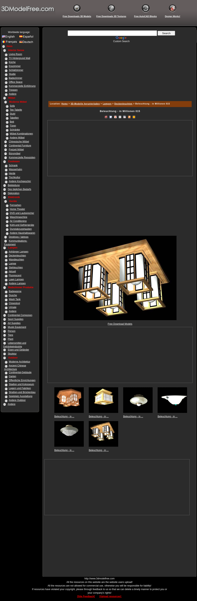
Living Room (15, 54)
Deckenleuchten (17, 255)
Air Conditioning (18, 221)
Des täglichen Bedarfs (19, 189)
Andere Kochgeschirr (20, 181)
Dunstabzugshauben (21, 229)
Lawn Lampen (16, 279)
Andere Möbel (17, 137)
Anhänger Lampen (18, 251)
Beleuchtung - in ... (64, 416)
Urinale (12, 307)
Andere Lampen (17, 283)
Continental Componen (20, 315)
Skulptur (12, 353)
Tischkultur (14, 177)
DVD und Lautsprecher (22, 213)
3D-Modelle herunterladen (85, 104)
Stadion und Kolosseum (21, 384)
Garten (12, 376)
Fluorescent (15, 275)
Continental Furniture (20, 145)
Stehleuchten (16, 267)
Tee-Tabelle (16, 109)
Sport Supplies (15, 319)
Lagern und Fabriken (20, 388)
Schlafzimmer (16, 70)
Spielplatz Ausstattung (20, 396)
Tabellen (14, 117)
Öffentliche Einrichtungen (22, 380)
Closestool (14, 303)
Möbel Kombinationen (21, 133)
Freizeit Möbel (16, 149)
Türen (13, 125)
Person (11, 331)
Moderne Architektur (19, 361)
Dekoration (13, 193)
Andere (13, 94)
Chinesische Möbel (19, 141)
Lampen (107, 104)
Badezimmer (15, 78)
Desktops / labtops (18, 237)
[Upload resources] (110, 596)
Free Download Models (120, 324)
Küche (12, 62)
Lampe (12, 263)
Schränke (15, 129)
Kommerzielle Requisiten (22, 157)
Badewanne (15, 291)
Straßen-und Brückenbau (22, 392)
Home (64, 104)
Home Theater (17, 209)
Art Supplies (14, 323)
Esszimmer (14, 66)
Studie (12, 74)
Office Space (15, 82)
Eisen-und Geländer (18, 349)
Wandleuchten (16, 259)
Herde (12, 173)
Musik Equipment (17, 327)
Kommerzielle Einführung (22, 86)
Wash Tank (14, 299)
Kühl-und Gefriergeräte (22, 225)
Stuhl (12, 113)
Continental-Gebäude (20, 372)
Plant (10, 339)
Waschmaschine (18, 217)
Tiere (10, 335)
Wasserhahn (15, 169)
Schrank (13, 165)
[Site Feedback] (86, 596)
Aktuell (12, 271)
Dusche (13, 295)
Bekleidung (14, 185)
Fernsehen (15, 205)
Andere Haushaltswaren (22, 233)
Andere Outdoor (17, 400)
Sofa (12, 105)
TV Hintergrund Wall (19, 58)
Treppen (13, 90)
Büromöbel (14, 153)
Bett (12, 121)
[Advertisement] (119, 70)
